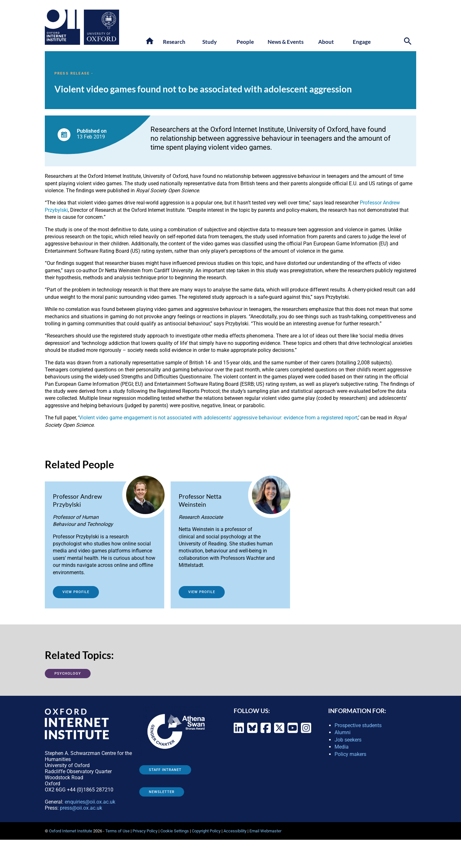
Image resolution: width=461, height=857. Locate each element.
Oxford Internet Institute (70, 831)
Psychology (67, 673)
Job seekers (348, 740)
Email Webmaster (265, 831)
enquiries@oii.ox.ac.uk (90, 802)
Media (342, 747)
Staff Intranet (165, 770)
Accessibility (235, 831)
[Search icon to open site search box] (408, 42)
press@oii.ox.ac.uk (81, 808)
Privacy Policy (145, 831)
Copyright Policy (206, 831)
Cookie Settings (174, 831)
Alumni (343, 732)
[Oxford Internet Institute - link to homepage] (64, 27)
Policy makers (350, 754)
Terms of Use (117, 831)
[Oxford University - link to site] (101, 27)
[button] (150, 41)
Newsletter (161, 792)
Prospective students (358, 725)
